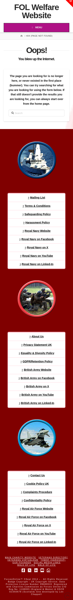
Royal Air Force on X (36, 525)
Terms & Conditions (36, 205)
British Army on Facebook (36, 378)
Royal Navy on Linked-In (37, 264)
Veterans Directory (53, 557)
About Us (36, 336)
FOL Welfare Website (36, 11)
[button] (69, 3)
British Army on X (36, 386)
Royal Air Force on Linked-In (36, 542)
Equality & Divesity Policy (36, 353)
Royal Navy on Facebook (36, 239)
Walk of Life (26, 565)
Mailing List (36, 197)
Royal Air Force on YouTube (36, 533)
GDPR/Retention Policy (36, 361)
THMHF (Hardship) (53, 560)
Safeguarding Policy (36, 214)
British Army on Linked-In (36, 403)
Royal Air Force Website (36, 508)
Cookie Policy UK (36, 483)
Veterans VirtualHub (22, 560)
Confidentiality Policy (37, 500)
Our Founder (21, 562)
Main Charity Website (20, 557)
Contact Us (36, 475)
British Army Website (36, 369)
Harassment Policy (36, 222)
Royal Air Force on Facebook (36, 517)
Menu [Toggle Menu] (36, 27)
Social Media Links (47, 562)
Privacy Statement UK (36, 344)
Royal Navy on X (36, 247)
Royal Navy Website (37, 230)
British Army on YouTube (36, 394)
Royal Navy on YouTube (36, 255)
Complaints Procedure (36, 492)
